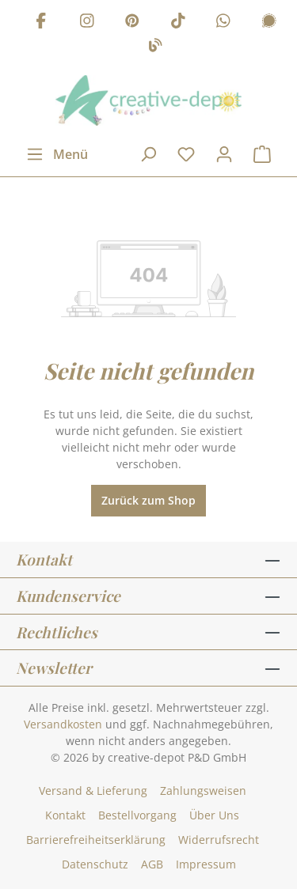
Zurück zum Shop (148, 500)
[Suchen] (148, 154)
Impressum (206, 864)
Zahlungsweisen (203, 790)
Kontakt (65, 815)
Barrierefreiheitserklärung (96, 839)
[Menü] (57, 154)
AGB (152, 864)
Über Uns (214, 815)
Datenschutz (95, 864)
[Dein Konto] (224, 154)
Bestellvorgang (137, 815)
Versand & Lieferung (93, 790)
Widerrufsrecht (218, 839)
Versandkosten (63, 724)
